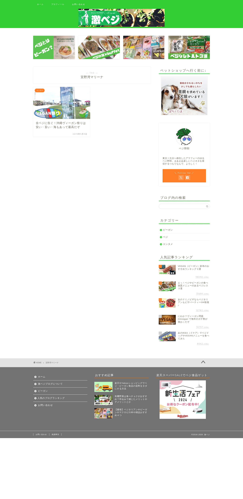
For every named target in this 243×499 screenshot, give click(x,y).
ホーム (40, 4)
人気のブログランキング (51, 398)
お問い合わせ (78, 4)
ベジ (165, 237)
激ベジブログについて (50, 383)
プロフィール (57, 4)
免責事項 (55, 434)
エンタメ (168, 244)
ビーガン (168, 229)
